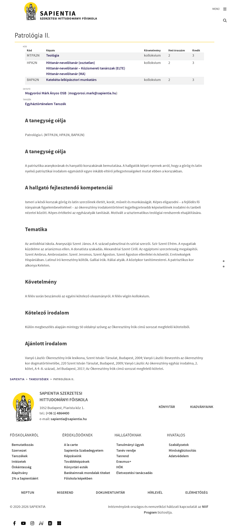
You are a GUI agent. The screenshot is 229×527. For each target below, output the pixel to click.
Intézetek (19, 461)
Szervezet (19, 450)
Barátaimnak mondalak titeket (87, 473)
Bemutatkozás (23, 445)
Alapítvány (20, 473)
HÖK (119, 467)
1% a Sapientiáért (25, 478)
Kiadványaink (201, 407)
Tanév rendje (126, 450)
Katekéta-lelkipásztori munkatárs (71, 80)
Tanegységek (39, 379)
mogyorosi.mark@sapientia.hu (92, 93)
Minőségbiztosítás (182, 450)
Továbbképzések (76, 461)
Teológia (52, 55)
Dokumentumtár (110, 492)
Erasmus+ (123, 461)
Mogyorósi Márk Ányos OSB (46, 93)
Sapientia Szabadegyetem (83, 450)
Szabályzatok (179, 445)
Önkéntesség (21, 467)
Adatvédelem (179, 456)
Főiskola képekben (78, 478)
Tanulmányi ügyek (130, 445)
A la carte (71, 445)
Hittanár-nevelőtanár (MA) (65, 74)
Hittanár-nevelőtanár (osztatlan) (70, 63)
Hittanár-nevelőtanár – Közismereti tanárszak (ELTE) (85, 68)
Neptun (27, 492)
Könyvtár (167, 407)
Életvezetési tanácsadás (134, 473)
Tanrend (122, 456)
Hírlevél (155, 492)
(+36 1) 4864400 (57, 413)
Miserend (65, 492)
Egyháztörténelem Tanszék (45, 104)
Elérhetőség (196, 492)
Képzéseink (72, 456)
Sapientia (17, 379)
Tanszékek (20, 456)
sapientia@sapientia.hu (69, 419)
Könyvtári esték (76, 467)
